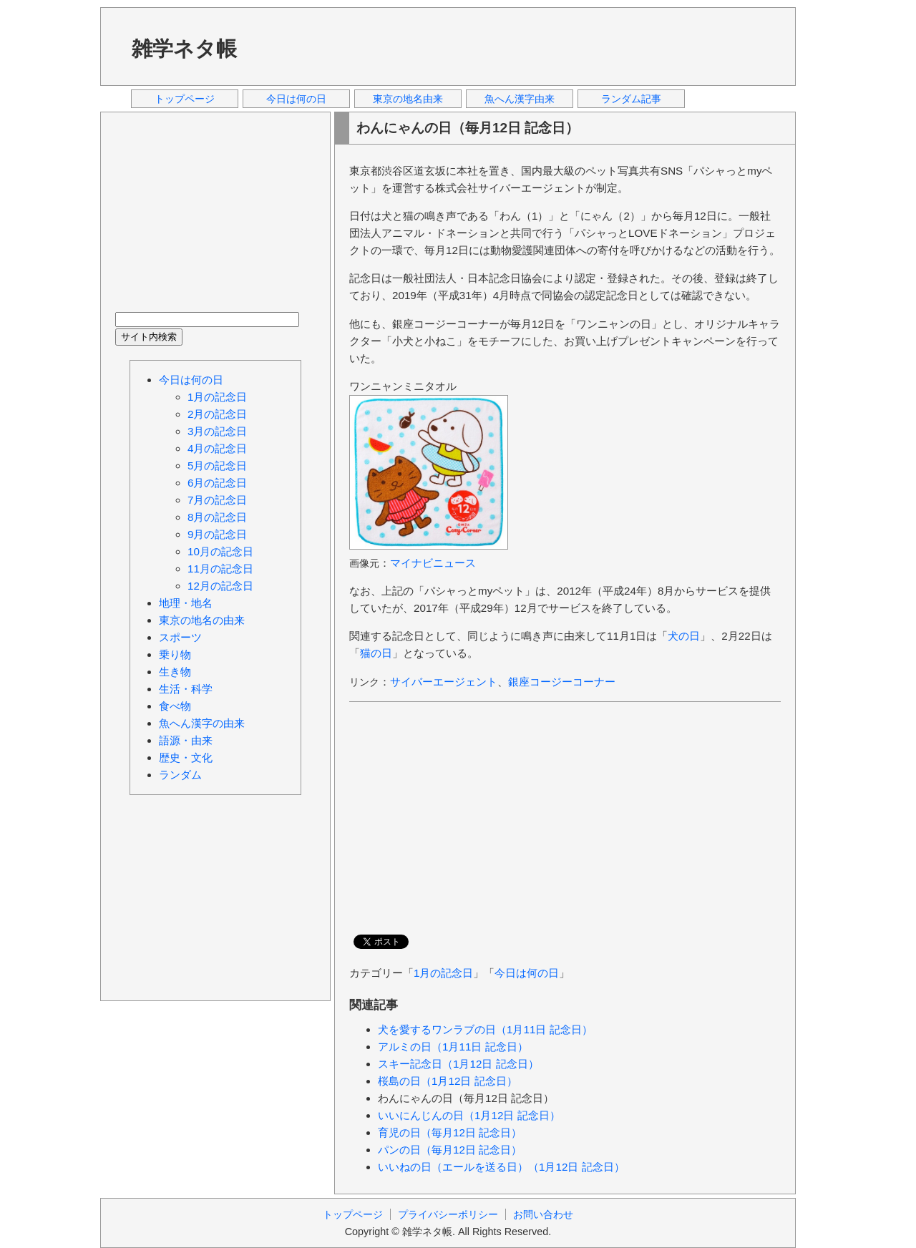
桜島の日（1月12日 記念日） (447, 1081)
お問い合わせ (543, 1214)
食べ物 (175, 706)
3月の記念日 (217, 431)
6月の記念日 (217, 483)
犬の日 (684, 636)
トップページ (185, 98)
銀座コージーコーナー (561, 682)
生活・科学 (186, 689)
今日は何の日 (296, 98)
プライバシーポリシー (448, 1214)
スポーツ (180, 637)
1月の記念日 (443, 973)
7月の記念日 (217, 500)
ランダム (180, 775)
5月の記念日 (217, 465)
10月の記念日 (220, 551)
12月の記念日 (220, 586)
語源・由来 (186, 740)
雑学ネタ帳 (184, 48)
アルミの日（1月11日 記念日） (453, 1046)
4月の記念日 (217, 448)
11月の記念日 (220, 568)
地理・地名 (186, 603)
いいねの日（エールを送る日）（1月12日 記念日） (501, 1167)
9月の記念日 (217, 534)
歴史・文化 (186, 757)
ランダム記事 (631, 98)
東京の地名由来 (408, 98)
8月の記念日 (217, 517)
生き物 (175, 672)
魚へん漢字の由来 (202, 723)
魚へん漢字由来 (519, 98)
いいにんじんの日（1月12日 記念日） (469, 1115)
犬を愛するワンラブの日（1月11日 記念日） (485, 1029)
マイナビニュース (433, 563)
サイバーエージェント (443, 682)
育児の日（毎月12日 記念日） (450, 1132)
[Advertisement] (521, 46)
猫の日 (376, 653)
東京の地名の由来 (202, 620)
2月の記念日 (217, 414)
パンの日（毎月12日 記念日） (450, 1150)
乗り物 (175, 654)
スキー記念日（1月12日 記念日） (458, 1064)
